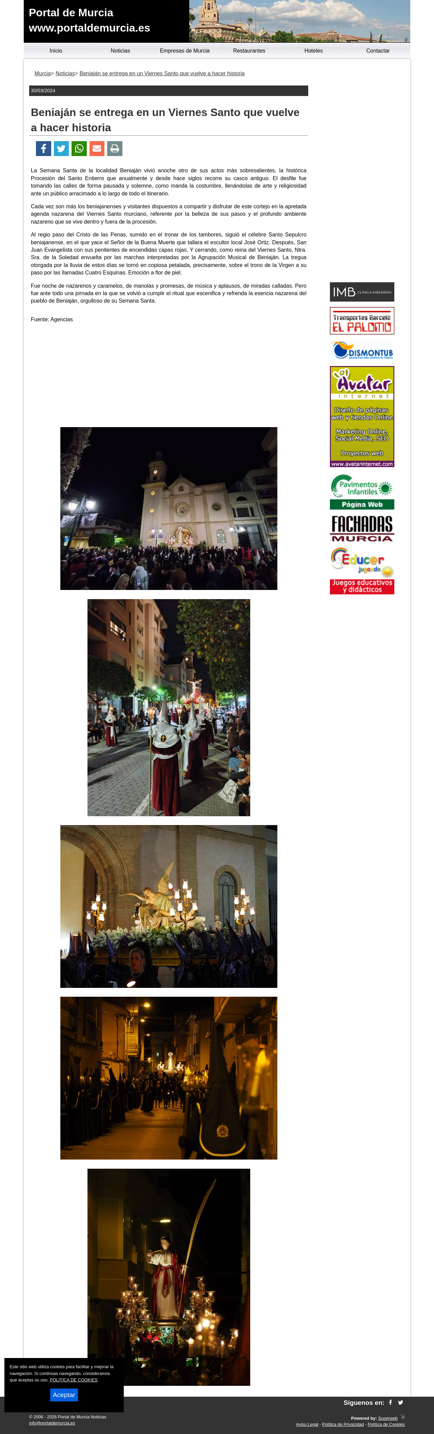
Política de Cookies (386, 1424)
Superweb (388, 1418)
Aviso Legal (307, 1424)
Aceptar (64, 1394)
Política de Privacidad (343, 1424)
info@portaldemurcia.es (52, 1423)
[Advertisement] (168, 376)
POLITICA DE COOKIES (74, 1379)
